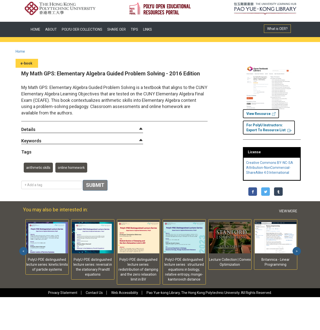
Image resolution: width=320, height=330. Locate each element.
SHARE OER (116, 29)
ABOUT (51, 29)
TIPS (134, 29)
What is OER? (277, 29)
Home (20, 51)
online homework (71, 168)
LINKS (147, 29)
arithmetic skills (38, 168)
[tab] (82, 129)
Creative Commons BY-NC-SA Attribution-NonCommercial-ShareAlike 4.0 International (269, 168)
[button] (28, 129)
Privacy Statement (62, 293)
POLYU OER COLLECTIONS (82, 29)
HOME (35, 29)
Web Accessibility (124, 293)
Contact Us (94, 293)
